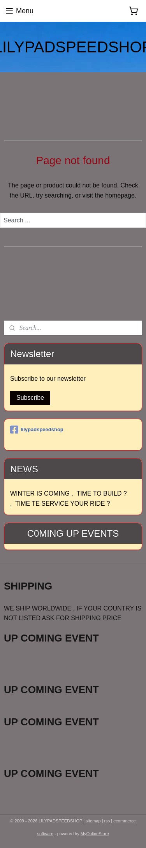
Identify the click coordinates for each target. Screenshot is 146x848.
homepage (120, 195)
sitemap (93, 821)
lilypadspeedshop (36, 429)
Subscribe (30, 397)
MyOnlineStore (95, 833)
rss (107, 821)
